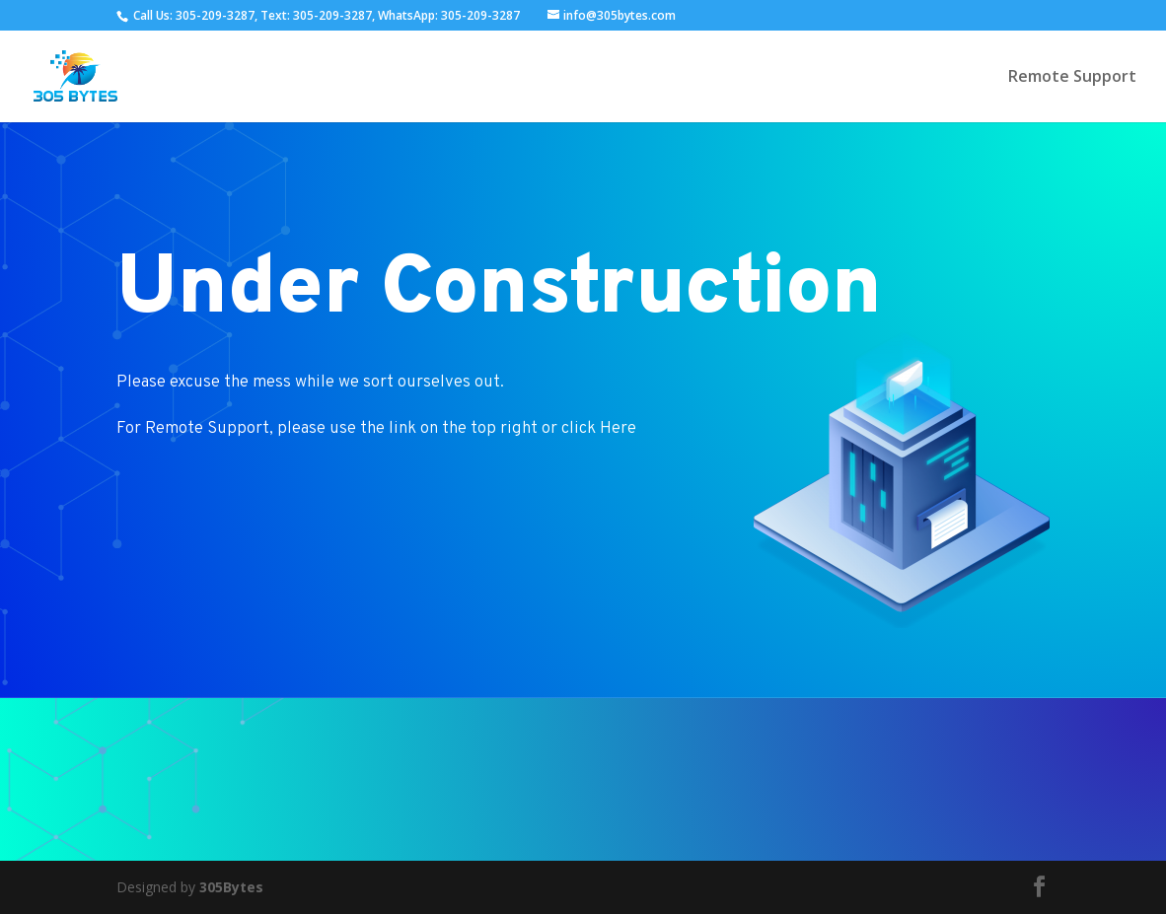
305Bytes (231, 887)
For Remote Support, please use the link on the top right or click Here (376, 429)
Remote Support (1072, 78)
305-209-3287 (215, 15)
